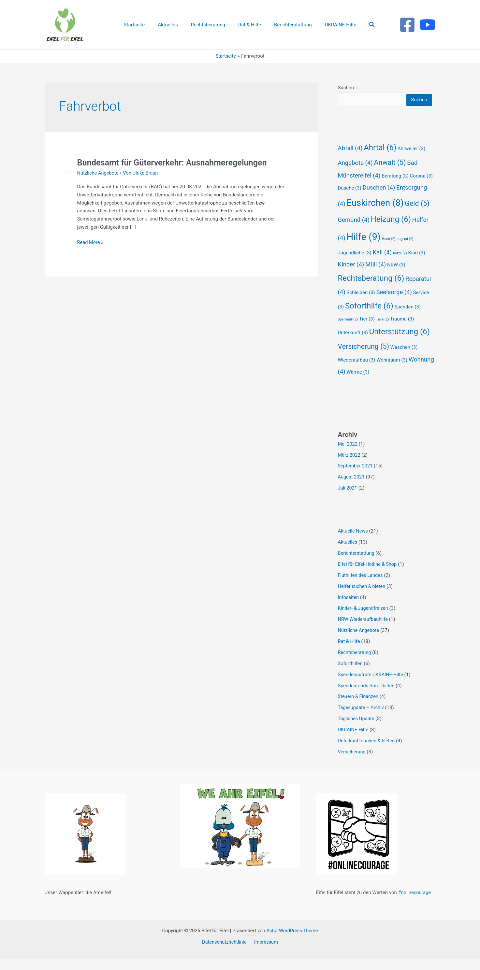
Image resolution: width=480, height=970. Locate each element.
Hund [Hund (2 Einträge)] (388, 251)
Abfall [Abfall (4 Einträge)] (350, 160)
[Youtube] (427, 25)
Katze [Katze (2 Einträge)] (400, 265)
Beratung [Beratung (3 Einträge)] (395, 188)
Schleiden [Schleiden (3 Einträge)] (360, 304)
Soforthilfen (350, 675)
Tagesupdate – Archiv (361, 718)
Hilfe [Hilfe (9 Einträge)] (363, 248)
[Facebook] (407, 25)
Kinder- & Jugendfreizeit (364, 619)
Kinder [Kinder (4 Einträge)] (351, 276)
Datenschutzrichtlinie (225, 953)
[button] (362, 25)
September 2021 (356, 477)
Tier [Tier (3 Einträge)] (367, 331)
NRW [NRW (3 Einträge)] (396, 276)
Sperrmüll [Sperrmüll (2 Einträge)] (348, 331)
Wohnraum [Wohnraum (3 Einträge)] (391, 372)
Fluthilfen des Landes (361, 587)
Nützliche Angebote (98, 173)
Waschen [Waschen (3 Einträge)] (404, 359)
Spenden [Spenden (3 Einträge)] (408, 318)
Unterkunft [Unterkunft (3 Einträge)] (353, 344)
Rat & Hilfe (349, 652)
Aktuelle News (353, 543)
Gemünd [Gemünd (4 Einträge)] (354, 231)
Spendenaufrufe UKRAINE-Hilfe (371, 685)
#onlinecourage (415, 903)
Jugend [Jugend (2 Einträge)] (405, 251)
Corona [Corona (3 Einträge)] (421, 188)
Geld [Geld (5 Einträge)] (417, 215)
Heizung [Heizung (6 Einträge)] (391, 230)
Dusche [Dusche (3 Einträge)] (349, 200)
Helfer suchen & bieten (362, 597)
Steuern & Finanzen (359, 707)
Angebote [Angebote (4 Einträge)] (355, 174)
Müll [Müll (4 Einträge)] (375, 276)
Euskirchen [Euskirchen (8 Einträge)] (374, 214)
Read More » (90, 241)
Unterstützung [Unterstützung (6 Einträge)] (399, 343)
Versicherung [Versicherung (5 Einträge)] (363, 358)
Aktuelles (348, 553)
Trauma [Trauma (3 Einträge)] (402, 331)
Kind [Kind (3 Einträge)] (416, 264)
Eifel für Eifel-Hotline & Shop (368, 575)
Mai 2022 (348, 456)
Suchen (346, 88)
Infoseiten (349, 608)
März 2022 (349, 466)
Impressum (265, 953)
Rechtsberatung (355, 663)
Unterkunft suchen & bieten (367, 751)
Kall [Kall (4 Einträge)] (382, 264)
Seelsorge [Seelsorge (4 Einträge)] (394, 303)
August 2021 (352, 489)
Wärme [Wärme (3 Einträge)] (357, 384)
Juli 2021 (348, 500)
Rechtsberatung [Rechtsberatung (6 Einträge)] (371, 289)
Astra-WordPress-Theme (292, 941)
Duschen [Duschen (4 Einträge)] (379, 199)
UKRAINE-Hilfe (354, 740)
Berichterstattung (357, 564)
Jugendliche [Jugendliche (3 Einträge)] (354, 264)
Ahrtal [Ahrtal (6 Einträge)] (380, 159)
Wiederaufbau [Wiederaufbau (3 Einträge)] (356, 372)
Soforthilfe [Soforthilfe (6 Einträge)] (369, 317)
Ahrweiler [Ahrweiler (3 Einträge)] (411, 160)
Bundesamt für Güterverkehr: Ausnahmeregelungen (175, 162)
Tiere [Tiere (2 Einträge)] (382, 331)
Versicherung (352, 762)
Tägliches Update (356, 729)
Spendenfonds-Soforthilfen (367, 696)
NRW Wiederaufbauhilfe (363, 631)
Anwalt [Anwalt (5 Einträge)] (390, 174)
